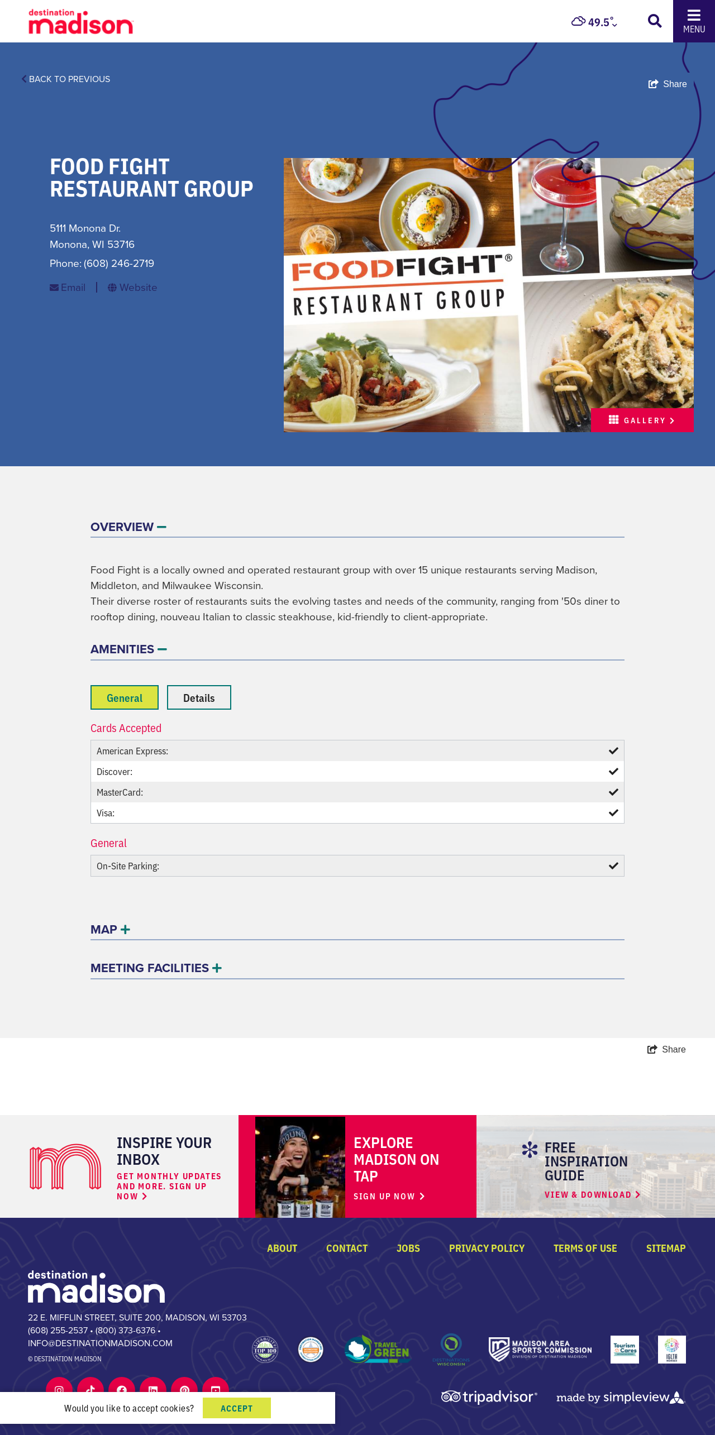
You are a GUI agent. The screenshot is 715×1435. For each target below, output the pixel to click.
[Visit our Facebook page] (122, 1390)
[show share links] (668, 84)
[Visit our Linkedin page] (153, 1390)
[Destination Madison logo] (81, 20)
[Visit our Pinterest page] (184, 1390)
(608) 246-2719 (119, 263)
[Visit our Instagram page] (59, 1390)
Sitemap (666, 1247)
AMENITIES (128, 649)
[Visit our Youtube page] (215, 1390)
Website (139, 287)
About (282, 1247)
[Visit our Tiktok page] (90, 1390)
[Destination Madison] (96, 1285)
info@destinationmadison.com (100, 1343)
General (124, 697)
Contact (347, 1247)
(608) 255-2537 (58, 1330)
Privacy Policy (487, 1247)
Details (199, 697)
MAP (110, 929)
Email (73, 287)
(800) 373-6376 (125, 1330)
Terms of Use (585, 1247)
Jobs (408, 1247)
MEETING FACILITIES (156, 968)
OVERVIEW (128, 527)
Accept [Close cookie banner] (237, 1408)
